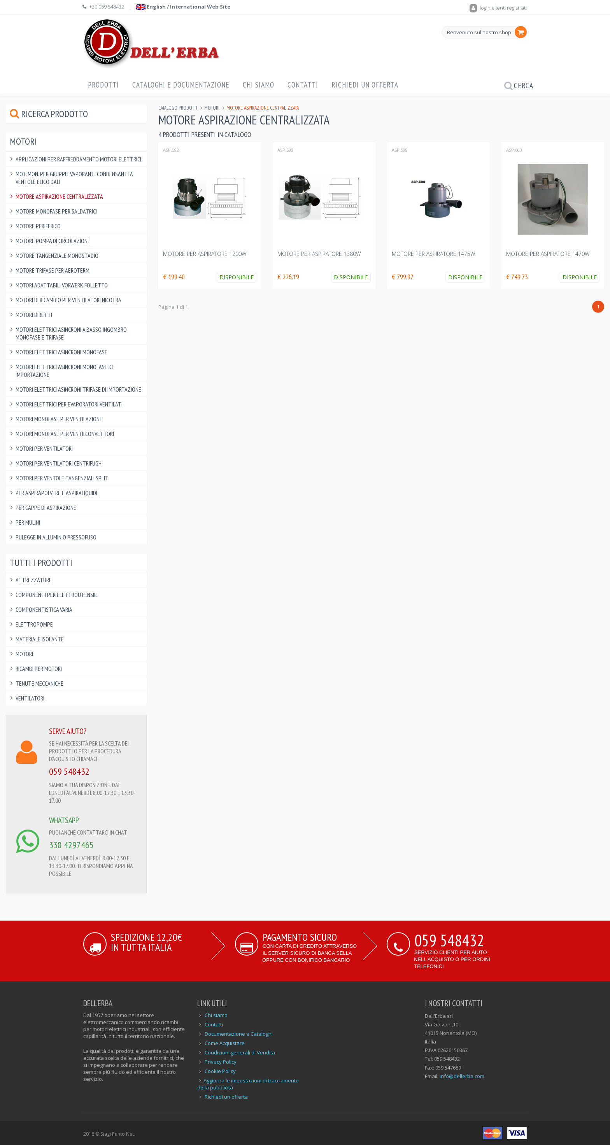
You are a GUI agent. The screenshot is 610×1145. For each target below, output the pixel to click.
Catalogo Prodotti (177, 108)
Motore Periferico (38, 226)
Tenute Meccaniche (39, 683)
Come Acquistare (225, 1043)
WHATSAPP (64, 820)
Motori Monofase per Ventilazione (59, 419)
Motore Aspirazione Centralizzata (59, 196)
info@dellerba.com (462, 1076)
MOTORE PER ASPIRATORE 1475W (433, 253)
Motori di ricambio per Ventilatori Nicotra (68, 300)
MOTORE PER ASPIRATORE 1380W (319, 253)
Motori (211, 108)
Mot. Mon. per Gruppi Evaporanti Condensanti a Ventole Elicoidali (74, 178)
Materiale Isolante (40, 639)
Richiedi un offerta (364, 84)
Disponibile (236, 277)
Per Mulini (28, 522)
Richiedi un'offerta (226, 1096)
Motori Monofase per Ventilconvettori (65, 434)
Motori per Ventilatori (44, 448)
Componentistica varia (44, 609)
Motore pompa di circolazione (53, 241)
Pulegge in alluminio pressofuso (56, 537)
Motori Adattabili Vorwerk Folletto (62, 285)
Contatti (302, 84)
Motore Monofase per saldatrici (56, 211)
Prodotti (103, 84)
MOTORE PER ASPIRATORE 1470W (547, 253)
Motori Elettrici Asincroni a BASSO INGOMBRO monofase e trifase (71, 333)
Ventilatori (30, 698)
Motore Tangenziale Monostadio (57, 255)
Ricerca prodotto (49, 114)
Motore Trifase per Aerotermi (53, 270)
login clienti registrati (498, 7)
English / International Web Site (183, 6)
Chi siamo (216, 1015)
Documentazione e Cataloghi (239, 1033)
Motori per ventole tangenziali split (62, 478)
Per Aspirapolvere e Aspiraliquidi (56, 493)
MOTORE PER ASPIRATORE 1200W (205, 253)
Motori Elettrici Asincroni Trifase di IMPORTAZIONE (78, 389)
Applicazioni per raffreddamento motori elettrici (78, 159)
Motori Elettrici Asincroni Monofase (61, 352)
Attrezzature (34, 580)
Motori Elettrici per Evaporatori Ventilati (69, 404)
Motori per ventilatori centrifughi (59, 463)
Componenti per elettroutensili (57, 595)
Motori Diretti (34, 315)
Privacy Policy (221, 1061)
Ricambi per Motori (39, 668)
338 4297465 (71, 845)
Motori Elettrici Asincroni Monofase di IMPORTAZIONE (64, 370)
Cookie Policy (220, 1071)
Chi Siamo (258, 84)
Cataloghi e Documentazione (181, 84)
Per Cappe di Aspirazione (46, 507)
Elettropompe (34, 624)
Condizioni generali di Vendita (240, 1052)
